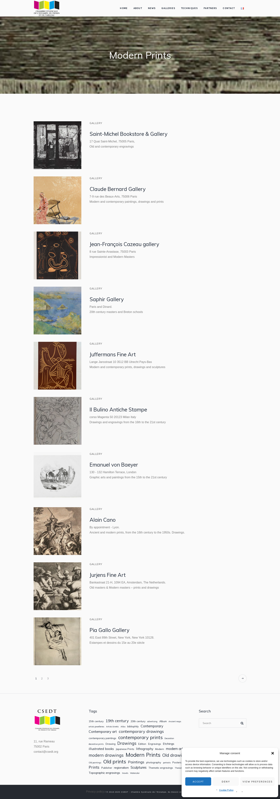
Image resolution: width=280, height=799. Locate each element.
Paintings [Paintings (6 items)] (136, 762)
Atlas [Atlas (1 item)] (123, 726)
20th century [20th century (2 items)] (138, 721)
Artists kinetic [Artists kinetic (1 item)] (112, 726)
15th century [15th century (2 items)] (96, 721)
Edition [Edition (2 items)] (142, 743)
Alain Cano (103, 520)
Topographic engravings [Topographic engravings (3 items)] (104, 773)
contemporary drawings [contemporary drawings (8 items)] (141, 731)
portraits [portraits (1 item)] (167, 763)
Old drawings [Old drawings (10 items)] (175, 755)
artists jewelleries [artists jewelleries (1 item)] (96, 726)
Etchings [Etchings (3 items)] (168, 744)
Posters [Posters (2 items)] (176, 762)
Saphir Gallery (107, 299)
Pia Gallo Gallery (109, 630)
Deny (226, 781)
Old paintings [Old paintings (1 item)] (95, 763)
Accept (198, 781)
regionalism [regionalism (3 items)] (121, 767)
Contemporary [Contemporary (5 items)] (152, 726)
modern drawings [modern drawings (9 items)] (106, 755)
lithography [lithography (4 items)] (144, 749)
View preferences (257, 781)
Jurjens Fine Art (108, 575)
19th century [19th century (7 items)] (117, 721)
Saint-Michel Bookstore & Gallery (128, 134)
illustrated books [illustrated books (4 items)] (101, 749)
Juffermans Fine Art (113, 354)
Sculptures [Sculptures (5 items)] (139, 767)
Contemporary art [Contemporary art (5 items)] (103, 732)
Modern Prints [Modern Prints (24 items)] (143, 755)
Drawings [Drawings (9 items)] (126, 743)
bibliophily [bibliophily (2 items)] (133, 726)
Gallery (96, 123)
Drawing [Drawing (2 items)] (110, 743)
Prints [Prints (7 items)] (94, 767)
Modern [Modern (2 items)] (159, 749)
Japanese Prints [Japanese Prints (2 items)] (125, 749)
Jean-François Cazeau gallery (124, 244)
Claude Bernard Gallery (118, 189)
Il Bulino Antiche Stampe (118, 409)
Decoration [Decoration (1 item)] (169, 738)
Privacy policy (95, 791)
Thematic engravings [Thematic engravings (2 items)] (161, 767)
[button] (272, 753)
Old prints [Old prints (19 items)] (114, 761)
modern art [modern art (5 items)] (174, 749)
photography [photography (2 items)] (153, 762)
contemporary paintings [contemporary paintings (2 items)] (102, 738)
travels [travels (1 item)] (125, 773)
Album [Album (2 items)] (163, 721)
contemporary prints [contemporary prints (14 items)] (140, 737)
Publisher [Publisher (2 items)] (106, 767)
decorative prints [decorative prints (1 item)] (96, 744)
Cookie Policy (226, 790)
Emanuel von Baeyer (114, 464)
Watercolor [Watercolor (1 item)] (135, 773)
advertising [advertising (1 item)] (152, 721)
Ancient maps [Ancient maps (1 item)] (175, 721)
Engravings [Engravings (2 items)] (154, 743)
